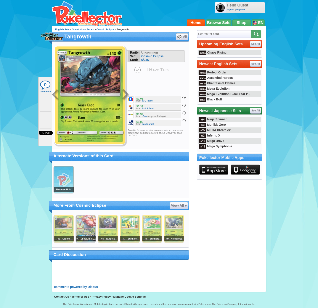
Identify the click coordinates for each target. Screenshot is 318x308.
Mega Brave (211, 141)
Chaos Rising (212, 52)
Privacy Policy (101, 296)
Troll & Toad (148, 108)
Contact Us (61, 296)
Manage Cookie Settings (129, 296)
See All (255, 43)
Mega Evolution (214, 88)
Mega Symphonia (215, 146)
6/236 (145, 60)
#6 (182, 36)
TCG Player (147, 101)
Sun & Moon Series (83, 29)
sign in (230, 9)
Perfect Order (212, 72)
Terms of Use (80, 296)
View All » (179, 205)
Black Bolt (210, 99)
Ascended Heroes (216, 77)
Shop (241, 23)
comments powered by (76, 287)
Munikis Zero (212, 124)
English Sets (62, 29)
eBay (144, 116)
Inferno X (209, 135)
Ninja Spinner (213, 119)
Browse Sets (218, 23)
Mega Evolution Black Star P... (224, 94)
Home (196, 23)
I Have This (157, 69)
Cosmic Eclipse (105, 29)
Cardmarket (148, 124)
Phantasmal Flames (217, 83)
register (240, 9)
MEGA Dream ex (215, 130)
